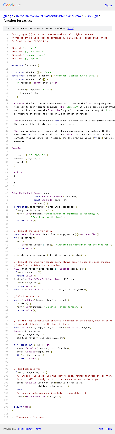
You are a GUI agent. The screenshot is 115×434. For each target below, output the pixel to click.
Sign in (108, 5)
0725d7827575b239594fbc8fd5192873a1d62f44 (48, 16)
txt (101, 428)
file (70, 28)
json (109, 428)
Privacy (28, 428)
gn (5, 16)
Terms (37, 428)
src (89, 16)
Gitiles (20, 428)
